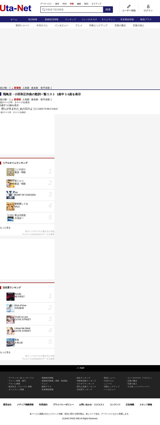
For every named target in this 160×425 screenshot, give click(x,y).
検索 (108, 9)
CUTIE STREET (23, 319)
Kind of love (20, 305)
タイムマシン (108, 19)
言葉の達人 (138, 25)
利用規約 (43, 404)
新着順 (17, 88)
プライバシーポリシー (63, 404)
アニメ (78, 25)
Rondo (18, 294)
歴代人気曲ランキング (86, 386)
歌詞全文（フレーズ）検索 (20, 386)
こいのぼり (20, 169)
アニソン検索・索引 (17, 381)
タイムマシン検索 (16, 389)
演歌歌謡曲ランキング (86, 381)
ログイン (148, 10)
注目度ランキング (84, 389)
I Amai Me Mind (22, 328)
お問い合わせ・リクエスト (91, 404)
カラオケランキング (85, 384)
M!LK (17, 206)
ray (16, 192)
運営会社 (7, 404)
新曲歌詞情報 (51, 19)
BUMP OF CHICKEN (25, 195)
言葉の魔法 (120, 25)
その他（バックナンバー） (139, 386)
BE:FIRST (20, 296)
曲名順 (34, 88)
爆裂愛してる (21, 203)
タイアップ (96, 4)
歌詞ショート (22, 25)
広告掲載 (130, 404)
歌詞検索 (32, 19)
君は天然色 (20, 215)
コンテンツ (115, 404)
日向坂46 (19, 308)
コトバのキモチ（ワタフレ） (140, 378)
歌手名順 (45, 88)
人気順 (26, 88)
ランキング (70, 19)
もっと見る (5, 227)
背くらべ (19, 180)
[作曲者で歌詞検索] (71, 9)
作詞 (64, 4)
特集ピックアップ (98, 25)
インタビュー (61, 25)
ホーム (13, 19)
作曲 (72, 4)
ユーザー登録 (129, 10)
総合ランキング (83, 378)
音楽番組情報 (127, 19)
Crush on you (21, 317)
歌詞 (86, 4)
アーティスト (46, 4)
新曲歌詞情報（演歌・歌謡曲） (55, 381)
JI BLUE (19, 342)
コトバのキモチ (89, 19)
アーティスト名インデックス (21, 378)
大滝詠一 (19, 218)
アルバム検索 (14, 384)
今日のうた (42, 25)
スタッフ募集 (146, 404)
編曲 (79, 4)
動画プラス (146, 19)
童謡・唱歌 (20, 172)
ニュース (108, 384)
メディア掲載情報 (25, 404)
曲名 (57, 4)
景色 (17, 339)
